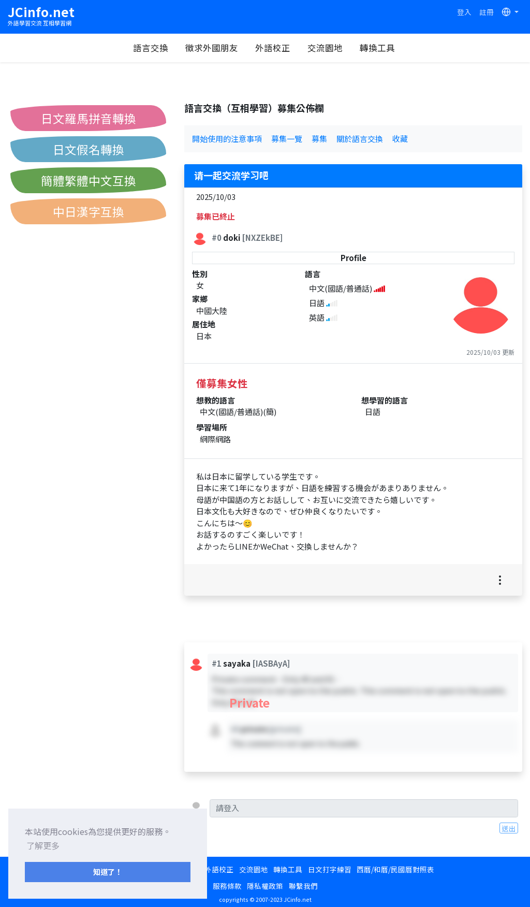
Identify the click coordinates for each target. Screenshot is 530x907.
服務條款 (227, 886)
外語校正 (273, 47)
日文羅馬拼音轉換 (88, 118)
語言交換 (151, 47)
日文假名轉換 (88, 149)
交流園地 (325, 47)
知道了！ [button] (107, 871)
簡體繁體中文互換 (88, 180)
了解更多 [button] (43, 845)
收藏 (400, 138)
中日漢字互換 (88, 211)
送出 (509, 828)
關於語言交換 (359, 138)
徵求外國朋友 (212, 47)
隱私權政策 (265, 886)
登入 (464, 12)
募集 (319, 138)
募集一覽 (286, 138)
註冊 (486, 12)
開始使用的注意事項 (227, 138)
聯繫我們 (303, 886)
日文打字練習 (329, 869)
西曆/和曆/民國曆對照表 (395, 869)
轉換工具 (377, 47)
